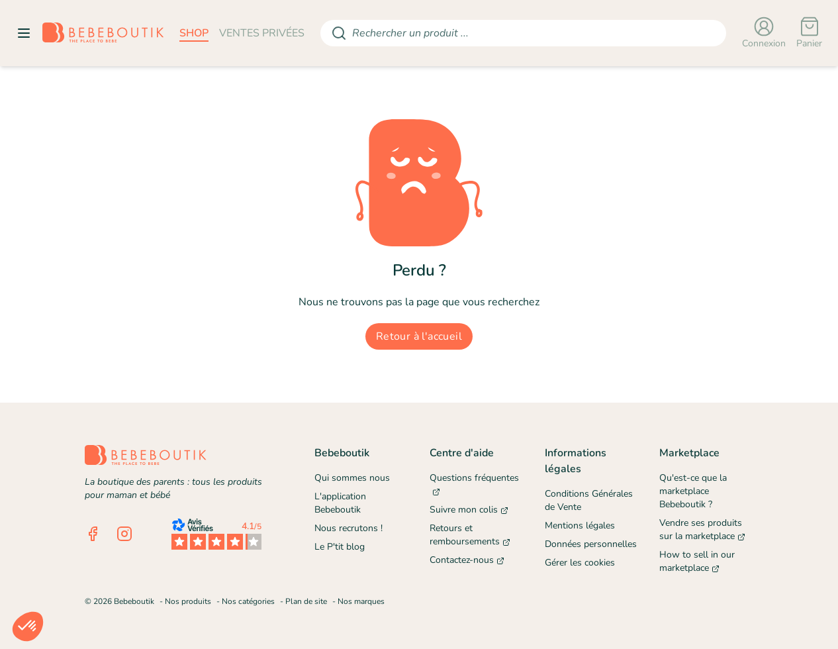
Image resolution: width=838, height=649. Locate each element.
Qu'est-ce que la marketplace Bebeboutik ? (693, 491)
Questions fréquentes (474, 484)
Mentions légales (580, 525)
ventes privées (261, 33)
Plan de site (306, 601)
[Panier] (809, 33)
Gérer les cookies (580, 562)
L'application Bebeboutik (340, 503)
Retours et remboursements (470, 535)
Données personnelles (591, 544)
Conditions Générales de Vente (589, 500)
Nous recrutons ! (348, 528)
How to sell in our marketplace (697, 561)
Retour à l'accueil (419, 336)
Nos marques (361, 601)
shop (194, 33)
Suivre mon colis (469, 509)
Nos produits (188, 601)
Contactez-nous (467, 560)
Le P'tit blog (339, 546)
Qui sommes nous (352, 478)
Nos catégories (248, 601)
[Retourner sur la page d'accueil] (102, 33)
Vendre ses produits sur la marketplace (702, 529)
